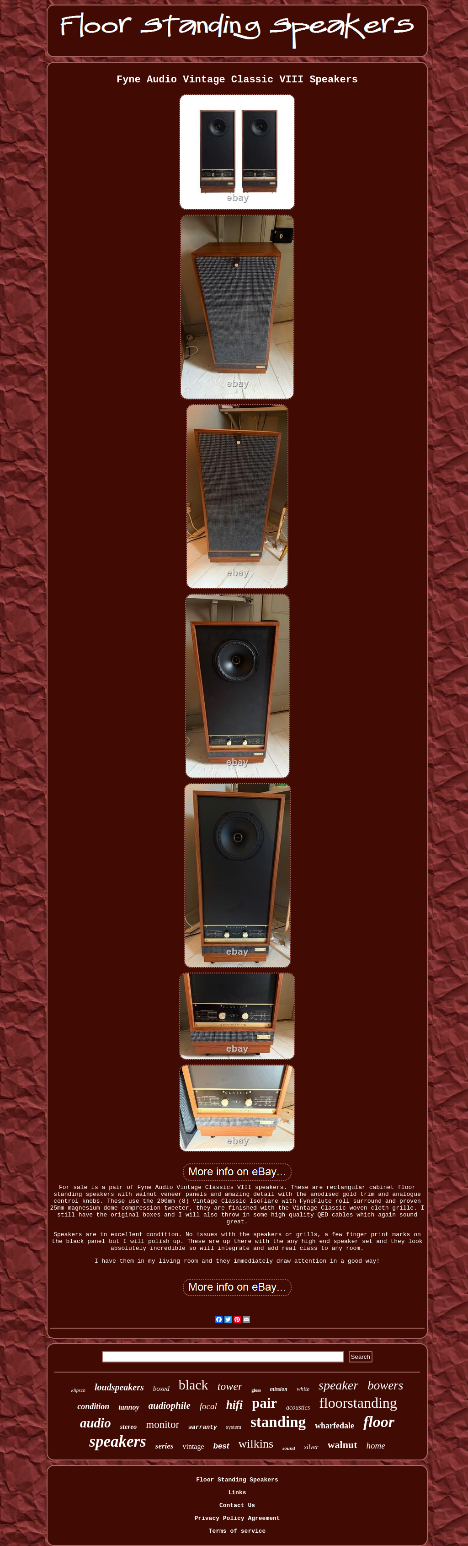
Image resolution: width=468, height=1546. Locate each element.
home (376, 1445)
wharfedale (334, 1425)
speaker (338, 1385)
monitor (162, 1424)
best (221, 1446)
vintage (193, 1446)
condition (93, 1406)
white (303, 1388)
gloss (256, 1390)
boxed (161, 1388)
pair (264, 1403)
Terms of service (237, 1531)
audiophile (170, 1405)
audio (95, 1423)
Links (237, 1492)
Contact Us (237, 1505)
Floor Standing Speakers (237, 1479)
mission (278, 1389)
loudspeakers (119, 1387)
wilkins (256, 1443)
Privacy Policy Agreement (237, 1518)
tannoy (128, 1407)
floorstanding (358, 1403)
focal (208, 1406)
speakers (117, 1441)
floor (378, 1421)
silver (311, 1446)
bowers (385, 1385)
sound (288, 1448)
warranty (202, 1427)
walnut (342, 1444)
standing (278, 1422)
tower (230, 1386)
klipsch (78, 1390)
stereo (128, 1426)
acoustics (298, 1407)
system (233, 1427)
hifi (234, 1405)
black (193, 1384)
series (164, 1446)
